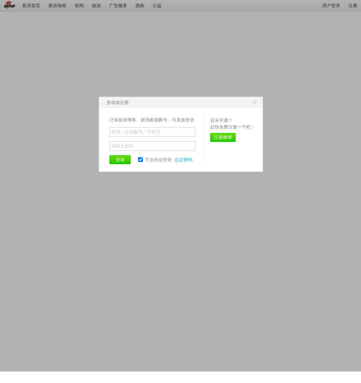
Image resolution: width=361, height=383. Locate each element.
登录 (120, 159)
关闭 (254, 102)
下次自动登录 (155, 159)
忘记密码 (183, 159)
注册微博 (223, 137)
